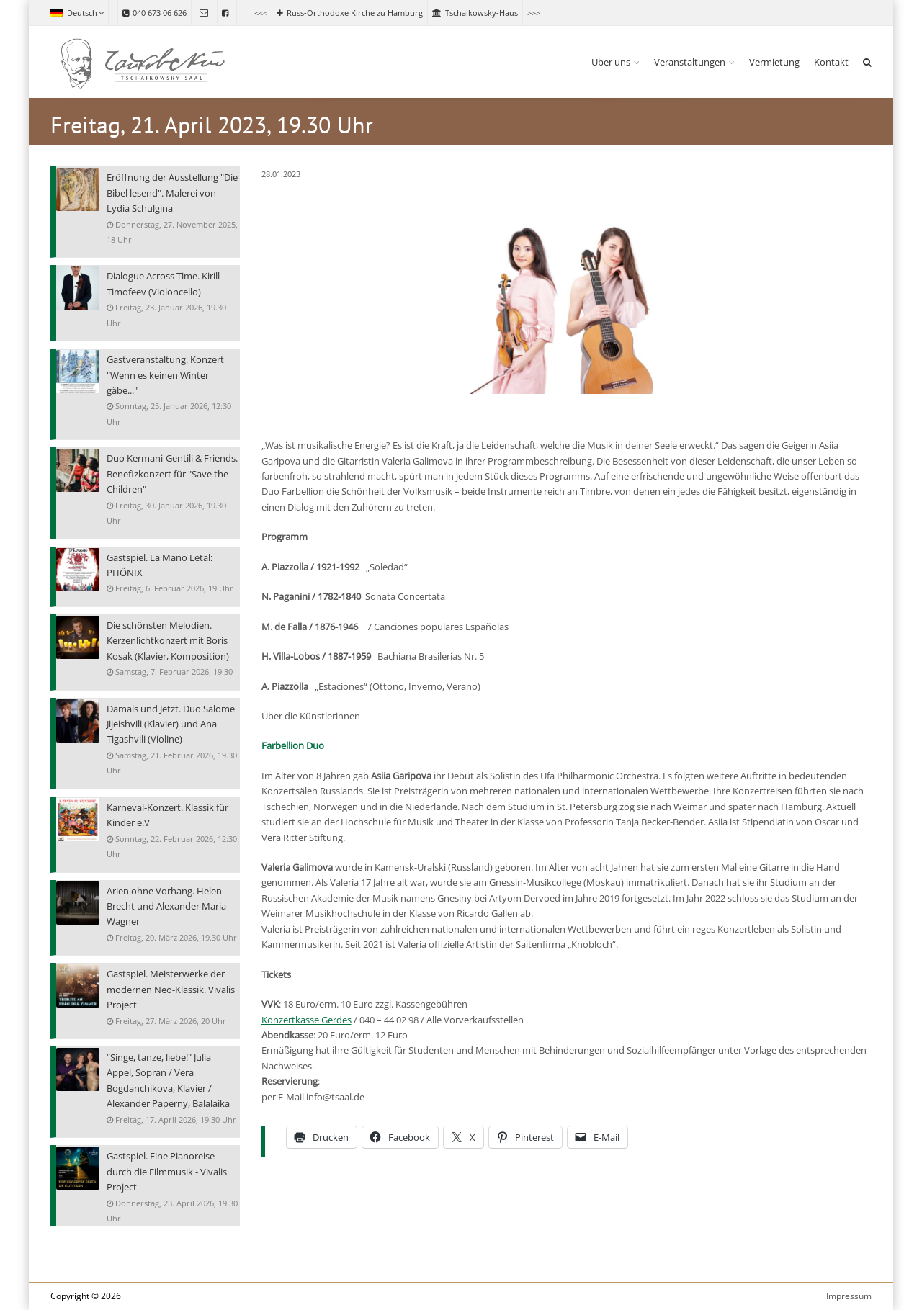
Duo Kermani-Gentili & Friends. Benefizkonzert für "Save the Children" (172, 473)
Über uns (610, 61)
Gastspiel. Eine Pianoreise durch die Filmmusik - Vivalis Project (167, 1171)
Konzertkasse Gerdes (306, 1019)
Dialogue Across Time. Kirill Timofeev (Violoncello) (163, 284)
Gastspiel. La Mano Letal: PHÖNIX (159, 565)
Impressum (849, 1296)
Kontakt (831, 61)
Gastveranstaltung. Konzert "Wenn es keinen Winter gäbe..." (165, 374)
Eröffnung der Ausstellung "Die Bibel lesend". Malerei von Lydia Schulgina (172, 192)
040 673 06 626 (154, 12)
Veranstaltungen (689, 61)
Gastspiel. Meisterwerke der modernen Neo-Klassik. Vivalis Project (171, 988)
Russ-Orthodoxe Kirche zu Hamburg (350, 12)
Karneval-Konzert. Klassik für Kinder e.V (167, 815)
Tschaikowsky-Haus (475, 12)
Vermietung (774, 61)
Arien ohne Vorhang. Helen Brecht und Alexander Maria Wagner (166, 906)
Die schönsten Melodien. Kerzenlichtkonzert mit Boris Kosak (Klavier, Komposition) (168, 640)
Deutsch (77, 12)
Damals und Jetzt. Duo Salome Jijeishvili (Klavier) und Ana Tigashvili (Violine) (171, 723)
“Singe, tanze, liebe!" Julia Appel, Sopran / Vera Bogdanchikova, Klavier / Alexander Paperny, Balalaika (168, 1080)
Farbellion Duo (292, 745)
